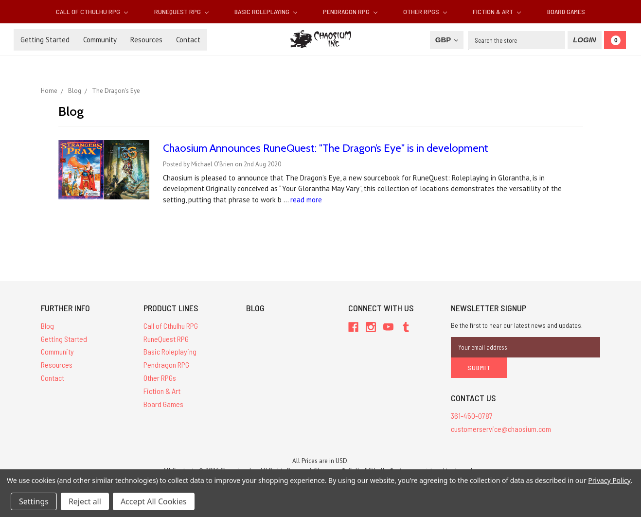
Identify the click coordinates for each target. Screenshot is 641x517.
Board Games (566, 11)
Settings (34, 501)
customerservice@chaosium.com (501, 428)
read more (306, 199)
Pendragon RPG (350, 11)
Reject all (85, 501)
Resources (146, 39)
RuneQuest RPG (181, 11)
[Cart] (615, 40)
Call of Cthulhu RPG (92, 11)
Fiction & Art (497, 11)
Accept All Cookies (154, 501)
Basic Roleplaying (265, 11)
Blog (47, 325)
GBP (446, 40)
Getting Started (45, 39)
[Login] (584, 40)
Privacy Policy (609, 480)
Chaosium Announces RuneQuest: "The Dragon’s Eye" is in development (325, 148)
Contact (188, 39)
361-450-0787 (472, 415)
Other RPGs (425, 11)
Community (100, 39)
